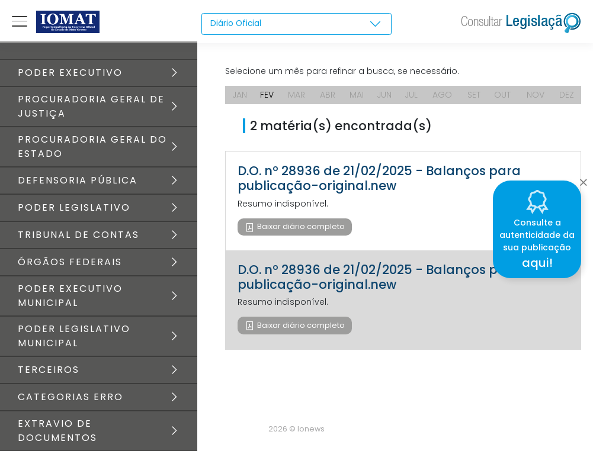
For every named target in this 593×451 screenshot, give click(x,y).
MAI (357, 95)
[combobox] (296, 24)
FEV (267, 95)
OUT (502, 95)
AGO (442, 95)
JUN (384, 95)
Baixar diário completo (300, 226)
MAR (296, 95)
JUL (411, 95)
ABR (327, 95)
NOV (535, 95)
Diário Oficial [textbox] (236, 24)
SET (473, 95)
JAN (239, 95)
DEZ (566, 95)
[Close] (583, 179)
